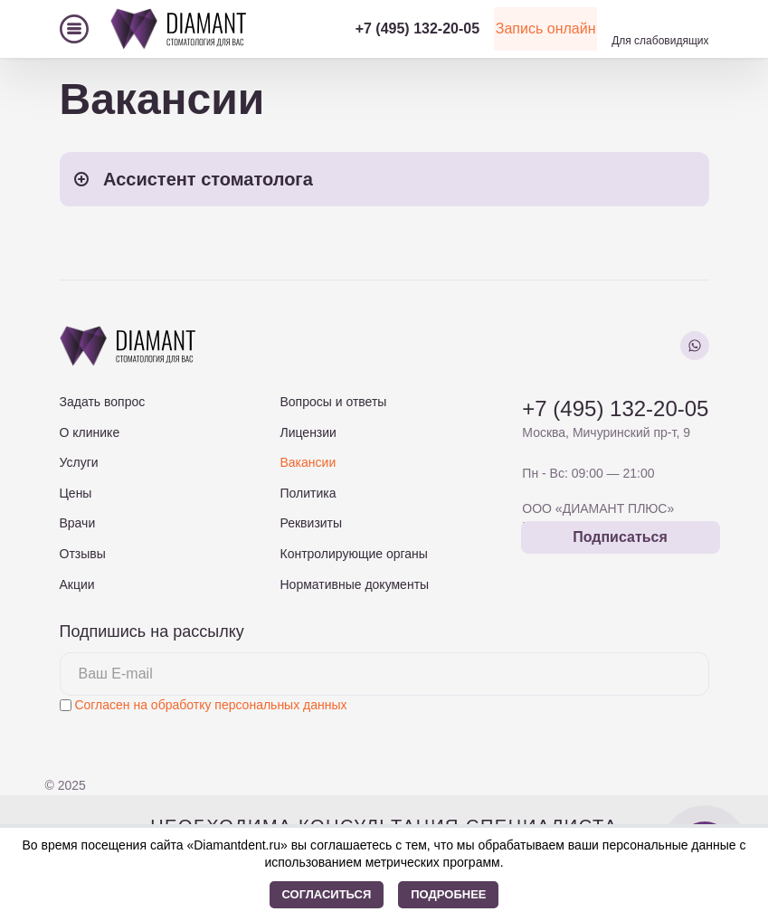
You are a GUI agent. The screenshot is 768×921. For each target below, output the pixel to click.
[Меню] (74, 28)
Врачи (78, 523)
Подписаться (620, 537)
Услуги (79, 462)
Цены (76, 493)
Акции (77, 584)
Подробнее (448, 894)
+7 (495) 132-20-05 (369, 28)
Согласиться (327, 894)
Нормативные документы (354, 584)
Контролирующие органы (353, 553)
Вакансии (308, 462)
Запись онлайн (522, 28)
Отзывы (83, 553)
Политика (308, 493)
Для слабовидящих (660, 40)
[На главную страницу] (178, 28)
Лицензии (308, 432)
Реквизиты (311, 523)
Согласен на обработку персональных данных (210, 705)
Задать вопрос (103, 401)
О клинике (90, 432)
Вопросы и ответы (333, 401)
